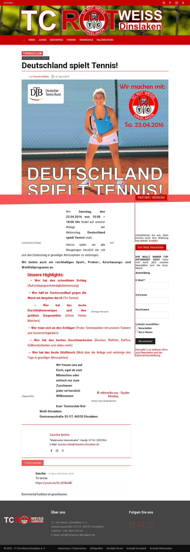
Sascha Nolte (41, 76)
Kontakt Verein (115, 548)
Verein (31, 40)
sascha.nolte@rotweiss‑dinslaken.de (78, 444)
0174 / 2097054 (97, 440)
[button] (164, 2)
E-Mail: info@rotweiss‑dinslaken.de (73, 535)
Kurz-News (144, 332)
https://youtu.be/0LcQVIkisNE (54, 483)
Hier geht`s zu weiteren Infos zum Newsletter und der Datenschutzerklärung (151, 352)
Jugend (42, 40)
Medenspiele (56, 40)
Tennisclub (32, 53)
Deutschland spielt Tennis (35, 58)
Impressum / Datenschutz (72, 548)
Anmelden (8, 3)
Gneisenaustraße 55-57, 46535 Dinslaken (77, 526)
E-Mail (140, 280)
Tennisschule (86, 40)
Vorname (141, 294)
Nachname (142, 309)
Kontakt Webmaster (161, 548)
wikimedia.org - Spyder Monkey (115, 394)
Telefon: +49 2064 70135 (67, 531)
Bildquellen (96, 548)
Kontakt (153, 240)
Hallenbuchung (105, 40)
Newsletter (143, 328)
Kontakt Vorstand (136, 548)
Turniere (71, 40)
